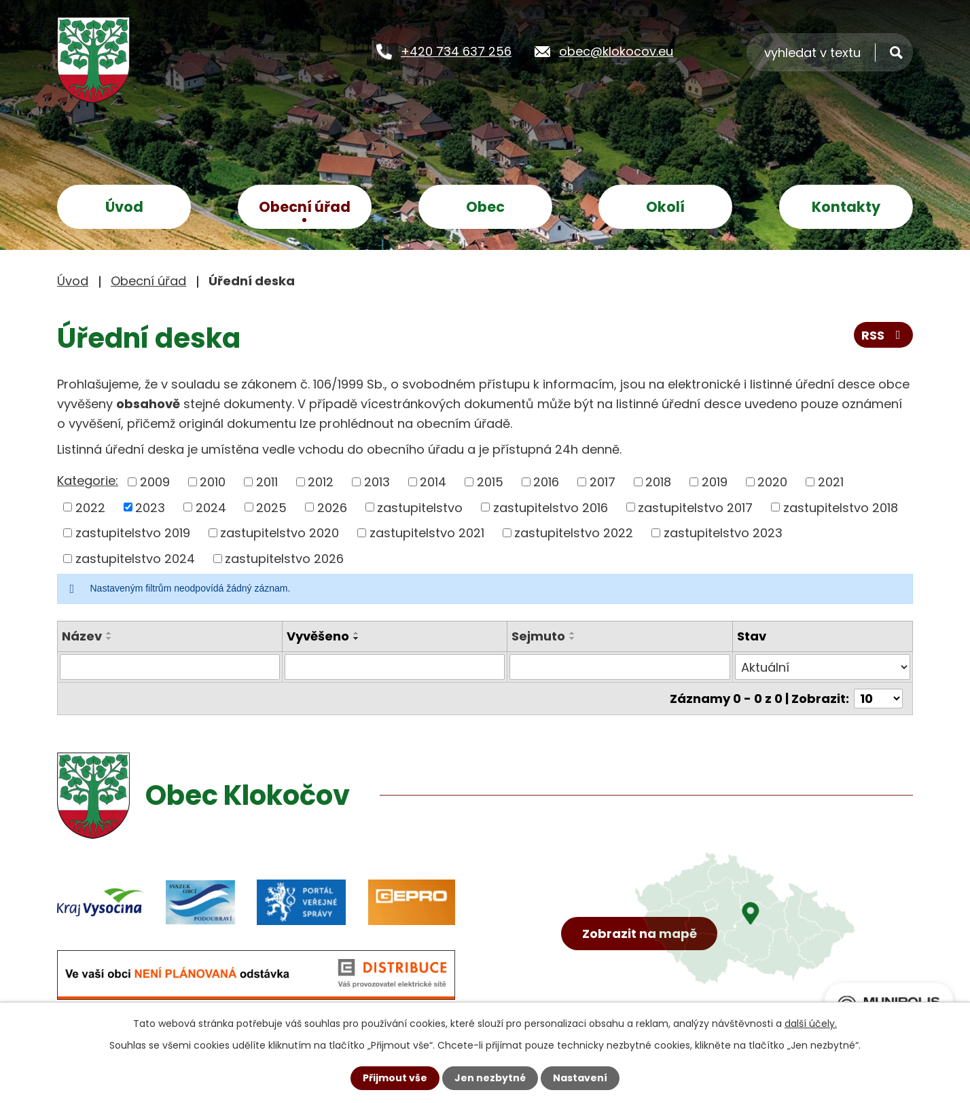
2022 (90, 507)
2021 (831, 481)
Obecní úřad (305, 207)
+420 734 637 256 (456, 51)
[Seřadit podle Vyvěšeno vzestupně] (356, 633)
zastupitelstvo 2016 (550, 507)
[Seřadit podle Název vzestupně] (109, 633)
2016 (546, 481)
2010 (213, 481)
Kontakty (846, 207)
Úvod (124, 207)
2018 (658, 481)
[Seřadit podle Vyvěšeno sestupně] (356, 638)
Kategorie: (87, 480)
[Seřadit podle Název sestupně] (109, 638)
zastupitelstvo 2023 (723, 532)
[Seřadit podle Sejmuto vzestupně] (572, 633)
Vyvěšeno (318, 636)
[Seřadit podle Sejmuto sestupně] (572, 638)
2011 (267, 481)
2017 (602, 481)
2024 (211, 507)
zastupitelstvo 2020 (279, 532)
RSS (883, 335)
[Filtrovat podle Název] (170, 667)
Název (82, 636)
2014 (433, 481)
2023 (150, 507)
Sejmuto (538, 636)
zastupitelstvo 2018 (840, 507)
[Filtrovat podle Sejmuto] (619, 667)
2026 (332, 507)
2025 (271, 507)
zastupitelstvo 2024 (135, 558)
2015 (490, 481)
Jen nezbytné (490, 1078)
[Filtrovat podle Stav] (822, 667)
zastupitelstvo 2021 (427, 532)
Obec (485, 207)
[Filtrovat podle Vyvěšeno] (395, 667)
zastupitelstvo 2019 (132, 532)
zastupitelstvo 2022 (573, 532)
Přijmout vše (395, 1078)
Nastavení (580, 1078)
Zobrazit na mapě (639, 933)
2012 (321, 481)
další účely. (811, 1023)
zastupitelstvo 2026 (284, 558)
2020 (772, 481)
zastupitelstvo (420, 507)
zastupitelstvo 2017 (695, 507)
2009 (155, 481)
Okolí (665, 207)
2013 (377, 481)
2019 (715, 481)
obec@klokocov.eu (616, 51)
